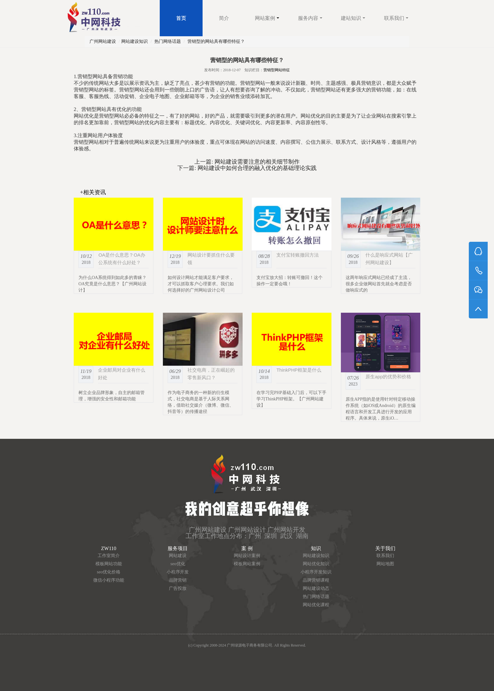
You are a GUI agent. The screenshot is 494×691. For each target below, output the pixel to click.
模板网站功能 (108, 563)
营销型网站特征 (276, 70)
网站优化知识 (316, 563)
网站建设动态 (316, 588)
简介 (224, 18)
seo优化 (177, 563)
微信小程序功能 (108, 580)
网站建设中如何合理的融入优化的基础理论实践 (256, 168)
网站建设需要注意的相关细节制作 (256, 162)
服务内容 (310, 18)
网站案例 (267, 18)
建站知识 (353, 18)
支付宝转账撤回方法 (297, 255)
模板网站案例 (247, 563)
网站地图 (385, 563)
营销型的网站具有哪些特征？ (216, 41)
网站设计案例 (247, 555)
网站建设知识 (134, 41)
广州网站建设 (102, 41)
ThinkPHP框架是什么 (298, 370)
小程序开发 (178, 572)
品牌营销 (178, 580)
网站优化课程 (316, 604)
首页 (181, 18)
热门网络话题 (167, 41)
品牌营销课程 (316, 580)
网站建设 (178, 555)
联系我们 (396, 18)
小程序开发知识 (316, 572)
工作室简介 (109, 555)
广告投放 (178, 588)
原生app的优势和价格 (388, 376)
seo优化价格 (109, 572)
